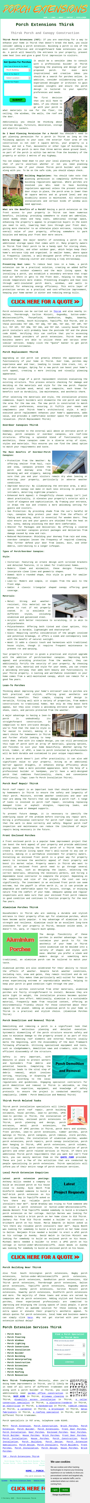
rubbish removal (77, 1406)
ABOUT (61, 18)
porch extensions (52, 337)
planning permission (21, 137)
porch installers (13, 330)
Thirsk (57, 311)
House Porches (31, 1435)
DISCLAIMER (81, 18)
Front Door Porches (74, 1429)
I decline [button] (65, 1490)
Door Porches (36, 1432)
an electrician (12, 1406)
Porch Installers (47, 1445)
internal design (12, 125)
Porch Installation (14, 1432)
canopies (59, 657)
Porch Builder (25, 1429)
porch (44, 1026)
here (30, 1317)
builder (67, 64)
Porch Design (54, 1442)
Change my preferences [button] (61, 1495)
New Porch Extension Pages (20, 1480)
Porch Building (31, 1442)
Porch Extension (21, 1426)
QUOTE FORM (67, 1157)
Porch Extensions (48, 1429)
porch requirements (37, 1154)
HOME (46, 18)
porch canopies (37, 1135)
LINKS (53, 18)
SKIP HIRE (19, 1396)
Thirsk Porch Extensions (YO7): (22, 40)
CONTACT (69, 18)
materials (16, 110)
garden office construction (45, 1393)
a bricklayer (56, 1409)
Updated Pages (39, 1480)
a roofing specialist (46, 1412)
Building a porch (58, 46)
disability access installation (35, 1399)
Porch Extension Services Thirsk (32, 1327)
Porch (6, 311)
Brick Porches (69, 1426)
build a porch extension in (28, 1207)
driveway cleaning (53, 1396)
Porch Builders (69, 1445)
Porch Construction (45, 1426)
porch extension (35, 46)
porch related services (41, 1151)
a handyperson (44, 1406)
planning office (69, 161)
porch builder (64, 167)
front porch (49, 848)
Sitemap (4, 1480)
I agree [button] (55, 1490)
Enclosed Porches (57, 1432)
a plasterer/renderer (59, 1403)
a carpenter (25, 1409)
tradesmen (56, 1387)
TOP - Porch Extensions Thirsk (21, 1456)
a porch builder (28, 1390)
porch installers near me (51, 1226)
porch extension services (63, 1167)
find (13, 1273)
